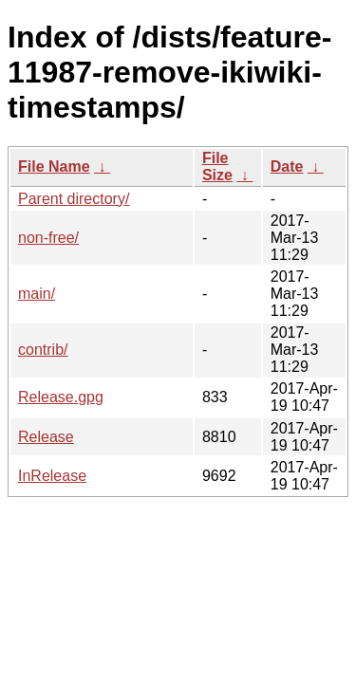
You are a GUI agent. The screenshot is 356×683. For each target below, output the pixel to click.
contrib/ (42, 350)
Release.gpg (60, 397)
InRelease (52, 476)
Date (287, 166)
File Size (217, 166)
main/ (36, 294)
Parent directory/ (73, 199)
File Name (54, 166)
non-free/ (48, 238)
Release (46, 437)
